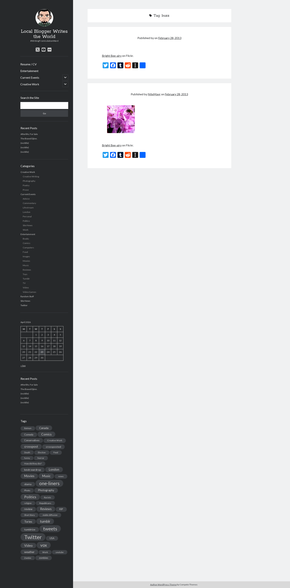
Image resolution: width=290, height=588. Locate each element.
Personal (27, 216)
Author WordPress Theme (163, 584)
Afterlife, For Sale (29, 134)
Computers (28, 247)
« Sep (23, 365)
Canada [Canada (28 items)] (43, 428)
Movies (26, 260)
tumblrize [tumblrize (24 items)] (29, 529)
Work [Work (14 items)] (45, 552)
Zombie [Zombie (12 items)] (27, 558)
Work (25, 229)
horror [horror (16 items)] (41, 458)
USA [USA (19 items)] (52, 538)
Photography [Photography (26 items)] (46, 490)
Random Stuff (27, 296)
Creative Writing (31, 176)
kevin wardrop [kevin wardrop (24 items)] (32, 469)
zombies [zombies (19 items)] (43, 557)
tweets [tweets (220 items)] (50, 528)
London (26, 212)
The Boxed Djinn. (29, 138)
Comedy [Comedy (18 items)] (28, 434)
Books (26, 238)
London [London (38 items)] (54, 469)
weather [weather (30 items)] (29, 552)
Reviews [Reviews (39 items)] (46, 509)
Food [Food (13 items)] (55, 452)
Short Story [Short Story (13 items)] (29, 515)
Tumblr (26, 278)
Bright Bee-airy (112, 55)
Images (26, 256)
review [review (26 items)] (28, 509)
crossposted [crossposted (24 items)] (53, 446)
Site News (28, 225)
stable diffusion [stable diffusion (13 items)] (50, 515)
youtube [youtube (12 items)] (60, 552)
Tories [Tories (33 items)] (28, 521)
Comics (26, 243)
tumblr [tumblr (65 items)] (45, 521)
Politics (26, 221)
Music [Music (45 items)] (46, 476)
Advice (26, 198)
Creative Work (29, 84)
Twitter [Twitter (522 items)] (33, 537)
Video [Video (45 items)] (28, 545)
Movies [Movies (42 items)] (29, 476)
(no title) (25, 143)
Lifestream (28, 207)
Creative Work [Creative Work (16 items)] (54, 440)
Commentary (29, 203)
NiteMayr (154, 94)
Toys (25, 274)
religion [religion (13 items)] (28, 503)
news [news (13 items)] (61, 476)
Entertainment (29, 71)
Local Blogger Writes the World (44, 34)
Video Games (29, 292)
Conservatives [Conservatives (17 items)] (31, 440)
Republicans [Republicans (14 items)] (45, 503)
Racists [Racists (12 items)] (47, 497)
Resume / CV (28, 64)
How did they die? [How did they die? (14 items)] (33, 463)
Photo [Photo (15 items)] (27, 490)
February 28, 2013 (169, 38)
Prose (26, 189)
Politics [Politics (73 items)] (30, 497)
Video (26, 287)
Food (25, 252)
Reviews (27, 269)
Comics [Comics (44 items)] (46, 434)
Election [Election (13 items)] (42, 452)
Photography (29, 181)
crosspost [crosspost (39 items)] (31, 446)
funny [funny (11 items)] (27, 458)
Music (26, 265)
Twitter (24, 305)
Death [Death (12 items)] (27, 452)
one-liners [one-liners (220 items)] (49, 483)
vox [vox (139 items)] (43, 545)
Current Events (29, 77)
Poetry (26, 185)
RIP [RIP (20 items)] (61, 509)
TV (24, 283)
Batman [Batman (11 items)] (27, 428)
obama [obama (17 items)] (27, 484)
